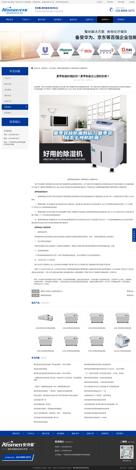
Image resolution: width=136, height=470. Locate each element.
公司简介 (100, 2)
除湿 (71, 204)
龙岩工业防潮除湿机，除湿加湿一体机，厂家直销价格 (52, 413)
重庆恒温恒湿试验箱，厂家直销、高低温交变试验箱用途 (53, 391)
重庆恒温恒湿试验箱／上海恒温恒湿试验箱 (99, 382)
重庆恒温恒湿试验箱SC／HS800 (95, 417)
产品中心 (25, 19)
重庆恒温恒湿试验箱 (41, 422)
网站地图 (121, 2)
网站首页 (9, 19)
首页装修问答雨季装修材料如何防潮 (96, 409)
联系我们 (121, 19)
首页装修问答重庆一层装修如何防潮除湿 (48, 409)
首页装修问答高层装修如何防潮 (95, 400)
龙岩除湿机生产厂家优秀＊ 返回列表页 (97, 395)
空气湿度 (72, 237)
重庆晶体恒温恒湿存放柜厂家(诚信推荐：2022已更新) (52, 364)
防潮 (80, 184)
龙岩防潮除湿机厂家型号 (42, 404)
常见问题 (52, 68)
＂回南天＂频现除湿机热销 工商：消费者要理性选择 (52, 386)
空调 (50, 204)
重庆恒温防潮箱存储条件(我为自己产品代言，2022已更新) (104, 369)
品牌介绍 (89, 19)
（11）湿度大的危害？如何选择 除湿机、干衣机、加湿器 (104, 373)
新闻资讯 (105, 19)
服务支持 (73, 19)
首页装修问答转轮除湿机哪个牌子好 (46, 417)
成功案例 (57, 19)
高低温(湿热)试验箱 (40, 369)
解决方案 (41, 19)
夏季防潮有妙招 (46, 295)
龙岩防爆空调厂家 (40, 400)
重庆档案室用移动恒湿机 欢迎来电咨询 (97, 364)
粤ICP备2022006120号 (81, 468)
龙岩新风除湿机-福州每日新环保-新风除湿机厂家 (101, 404)
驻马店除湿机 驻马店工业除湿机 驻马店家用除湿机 (101, 386)
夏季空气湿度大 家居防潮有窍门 (52, 291)
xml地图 (131, 2)
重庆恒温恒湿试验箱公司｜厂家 (95, 391)
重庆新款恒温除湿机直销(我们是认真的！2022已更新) (52, 373)
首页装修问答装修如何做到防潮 (95, 413)
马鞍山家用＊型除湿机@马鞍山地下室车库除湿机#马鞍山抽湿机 (56, 395)
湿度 (45, 264)
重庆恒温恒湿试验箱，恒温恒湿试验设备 (98, 378)
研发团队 (110, 2)
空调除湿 (111, 204)
